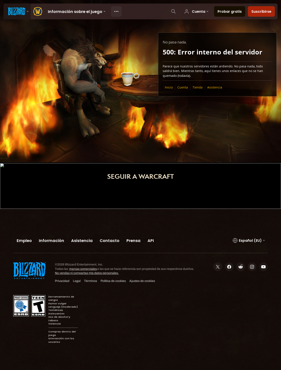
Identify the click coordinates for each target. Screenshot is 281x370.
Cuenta (182, 87)
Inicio (169, 87)
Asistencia (214, 87)
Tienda (198, 87)
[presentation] (17, 11)
